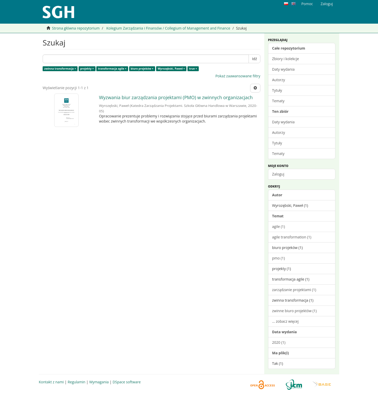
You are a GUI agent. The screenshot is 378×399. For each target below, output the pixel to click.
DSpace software (126, 381)
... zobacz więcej (285, 321)
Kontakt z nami (51, 381)
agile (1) (278, 226)
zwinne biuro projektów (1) (294, 310)
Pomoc (307, 3)
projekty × (87, 68)
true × (193, 68)
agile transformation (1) (291, 237)
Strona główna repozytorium (76, 28)
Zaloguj (278, 174)
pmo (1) (278, 258)
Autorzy (278, 79)
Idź (254, 58)
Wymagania (99, 381)
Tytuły (277, 90)
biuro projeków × (142, 68)
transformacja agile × (112, 68)
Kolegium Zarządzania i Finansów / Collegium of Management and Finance (168, 28)
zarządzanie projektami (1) (294, 289)
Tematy (278, 100)
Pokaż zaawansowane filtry (237, 75)
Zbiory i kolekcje (285, 58)
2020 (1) (279, 342)
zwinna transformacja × (60, 68)
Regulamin (76, 381)
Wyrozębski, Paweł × (171, 68)
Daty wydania (283, 69)
